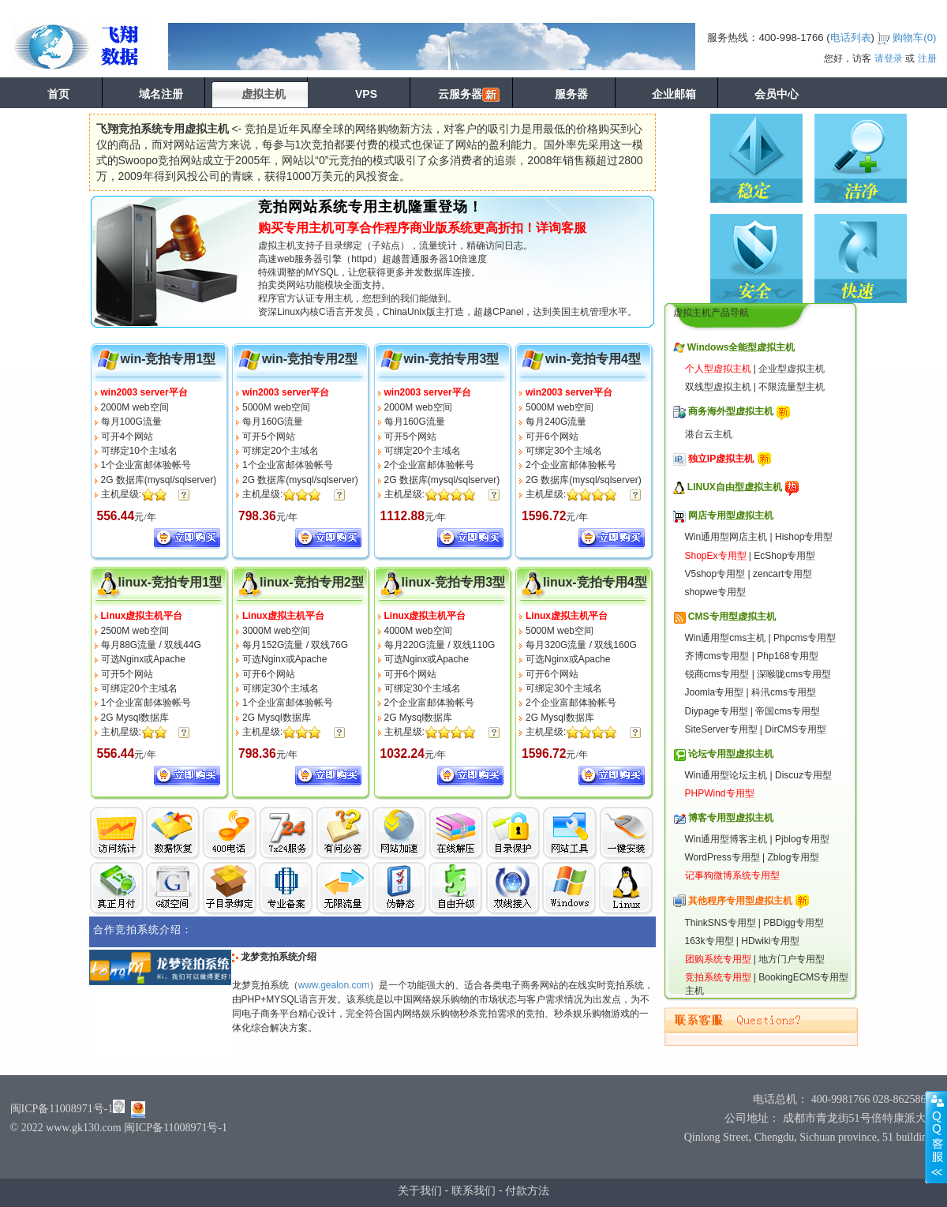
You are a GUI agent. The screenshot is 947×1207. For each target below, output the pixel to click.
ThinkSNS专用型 (720, 922)
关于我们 (420, 1190)
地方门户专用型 (791, 959)
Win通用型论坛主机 (726, 775)
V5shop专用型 (715, 573)
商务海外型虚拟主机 (730, 411)
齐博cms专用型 (717, 656)
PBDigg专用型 (793, 922)
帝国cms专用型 (787, 711)
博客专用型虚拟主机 (730, 817)
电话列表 (850, 37)
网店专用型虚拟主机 (730, 515)
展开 (936, 1136)
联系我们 (473, 1190)
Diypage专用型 (716, 711)
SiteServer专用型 (721, 729)
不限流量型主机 (791, 386)
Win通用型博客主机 (726, 839)
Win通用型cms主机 (725, 637)
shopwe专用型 (715, 592)
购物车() (914, 37)
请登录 (888, 58)
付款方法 (527, 1190)
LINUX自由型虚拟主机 (734, 487)
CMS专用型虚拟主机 (732, 616)
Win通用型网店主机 (726, 536)
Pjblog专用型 (802, 839)
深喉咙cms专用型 (794, 674)
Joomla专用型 (714, 692)
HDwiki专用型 (770, 940)
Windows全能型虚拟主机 (741, 347)
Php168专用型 (787, 656)
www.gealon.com (334, 985)
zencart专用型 (782, 573)
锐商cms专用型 (717, 674)
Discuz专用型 (803, 775)
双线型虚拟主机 (718, 386)
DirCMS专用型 (795, 729)
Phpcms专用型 (804, 637)
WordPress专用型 (722, 857)
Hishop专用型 (804, 536)
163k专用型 (709, 940)
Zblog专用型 (793, 857)
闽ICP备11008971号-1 (62, 1109)
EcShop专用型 (784, 555)
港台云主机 (708, 434)
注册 (927, 58)
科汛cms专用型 (783, 692)
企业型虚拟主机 (791, 368)
